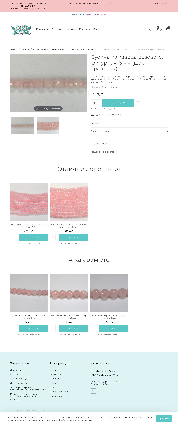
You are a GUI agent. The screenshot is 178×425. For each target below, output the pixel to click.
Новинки (70, 28)
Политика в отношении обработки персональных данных (25, 399)
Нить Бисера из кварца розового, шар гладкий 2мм (29, 226)
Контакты (84, 28)
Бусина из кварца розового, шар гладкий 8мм (69, 318)
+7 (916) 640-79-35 (159, 3)
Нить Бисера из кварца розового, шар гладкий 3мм (69, 226)
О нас (53, 371)
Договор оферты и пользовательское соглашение (28, 390)
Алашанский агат (95, 14)
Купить (33, 238)
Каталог (42, 28)
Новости (55, 380)
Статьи (54, 389)
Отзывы (54, 385)
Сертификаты (58, 398)
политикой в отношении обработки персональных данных (64, 420)
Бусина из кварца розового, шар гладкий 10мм (109, 318)
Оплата (14, 376)
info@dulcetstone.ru (106, 376)
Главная (14, 47)
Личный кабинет (19, 385)
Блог (96, 28)
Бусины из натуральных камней (51, 47)
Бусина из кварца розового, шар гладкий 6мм (29, 318)
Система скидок (19, 380)
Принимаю (164, 418)
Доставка (56, 28)
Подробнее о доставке (104, 152)
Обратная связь (59, 394)
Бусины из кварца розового (87, 47)
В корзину (118, 103)
